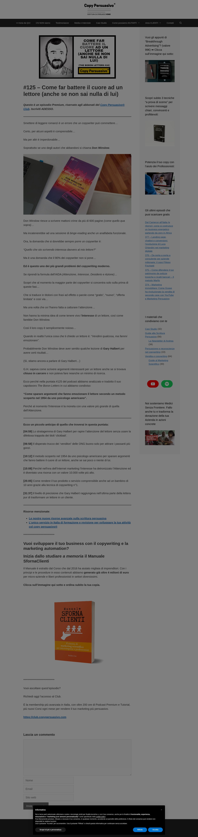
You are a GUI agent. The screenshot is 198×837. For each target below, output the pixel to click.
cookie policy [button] (100, 817)
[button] (161, 810)
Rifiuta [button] (139, 830)
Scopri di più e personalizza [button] (50, 830)
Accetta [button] (155, 830)
